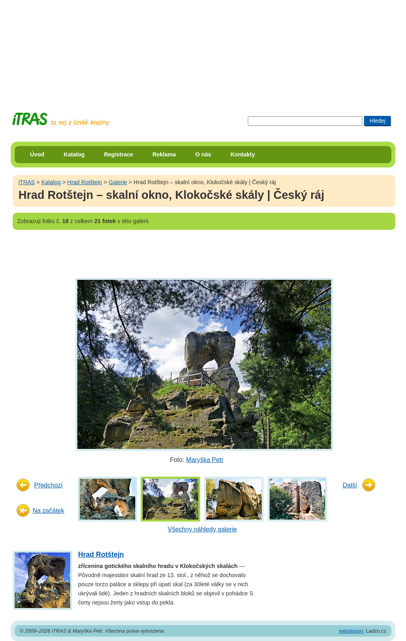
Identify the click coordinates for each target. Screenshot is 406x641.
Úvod (37, 154)
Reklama (164, 154)
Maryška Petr (204, 459)
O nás (203, 154)
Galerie (118, 182)
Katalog (74, 154)
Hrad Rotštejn (84, 182)
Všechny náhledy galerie (202, 529)
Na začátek (48, 510)
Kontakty (242, 154)
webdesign (351, 631)
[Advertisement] (203, 49)
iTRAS (26, 182)
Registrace (118, 154)
